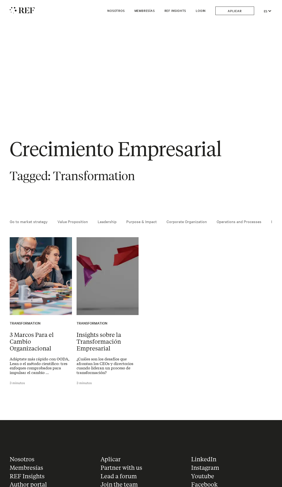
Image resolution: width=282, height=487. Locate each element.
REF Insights (175, 10)
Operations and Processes (239, 221)
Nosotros (116, 10)
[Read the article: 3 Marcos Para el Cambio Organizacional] (41, 276)
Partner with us (121, 467)
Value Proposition (72, 221)
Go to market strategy (29, 221)
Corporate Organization (186, 221)
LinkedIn (203, 459)
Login (201, 10)
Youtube (202, 476)
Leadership (107, 221)
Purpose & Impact (141, 221)
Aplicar (235, 10)
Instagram (205, 467)
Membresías (144, 10)
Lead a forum (119, 476)
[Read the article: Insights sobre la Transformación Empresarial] (108, 276)
